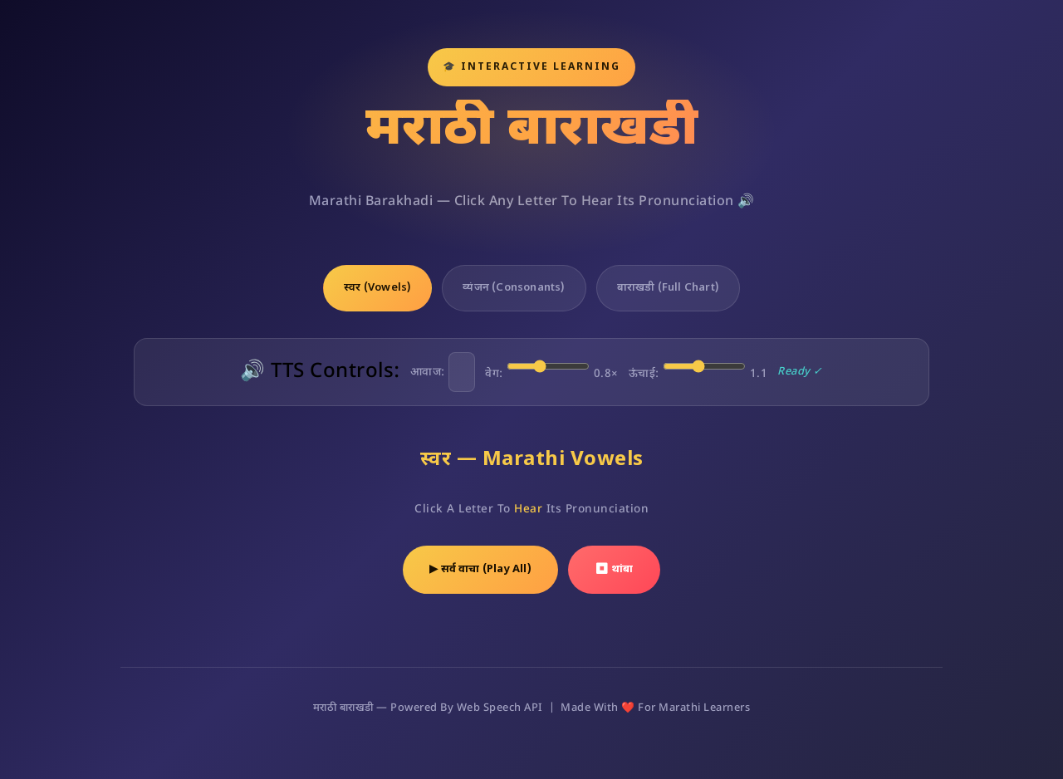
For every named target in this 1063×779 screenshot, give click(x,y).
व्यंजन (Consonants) (514, 288)
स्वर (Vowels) (377, 288)
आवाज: (443, 372)
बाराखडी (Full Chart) (668, 288)
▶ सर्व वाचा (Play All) (480, 569)
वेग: (552, 368)
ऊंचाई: (698, 368)
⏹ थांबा (614, 569)
